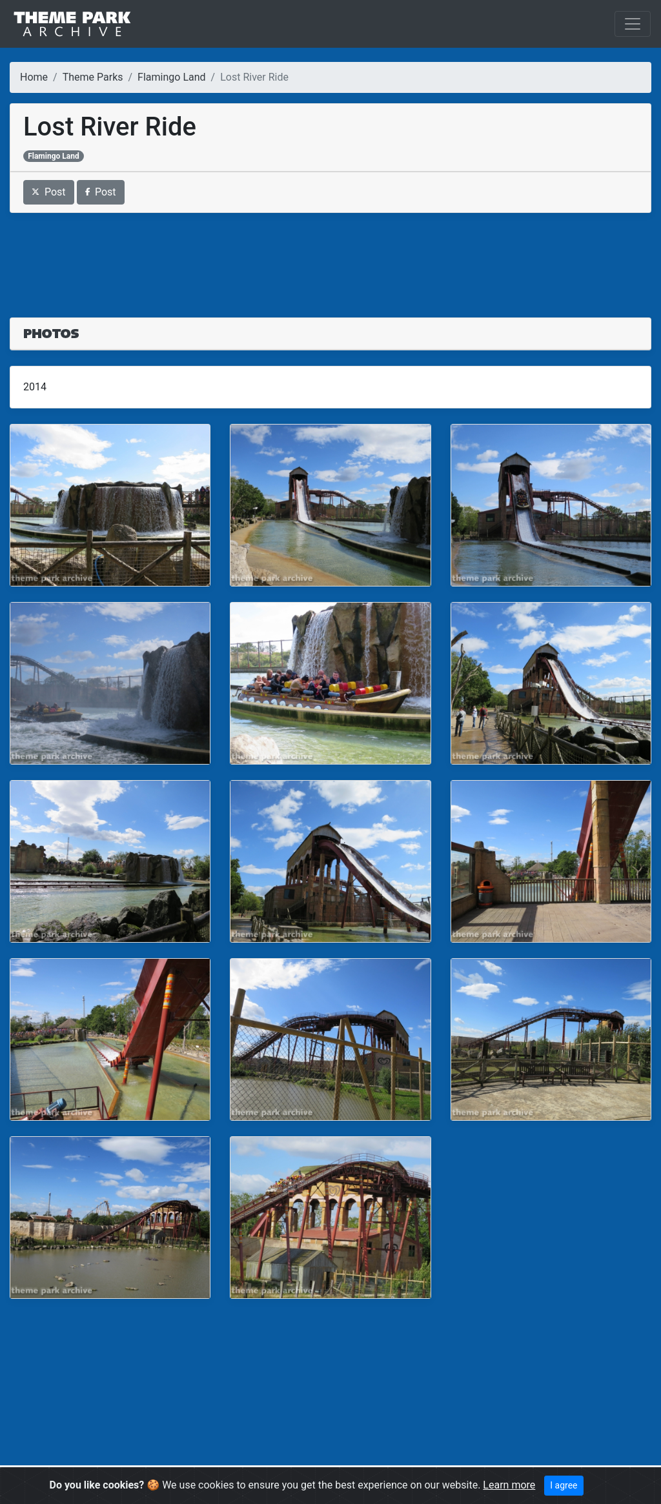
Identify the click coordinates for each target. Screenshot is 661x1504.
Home (34, 77)
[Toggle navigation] (633, 24)
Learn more (509, 1485)
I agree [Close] (563, 1485)
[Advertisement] (330, 257)
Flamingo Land (171, 77)
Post (49, 192)
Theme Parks (93, 77)
